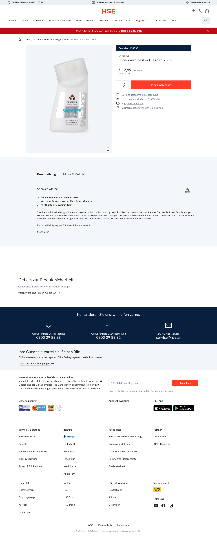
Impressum (123, 525)
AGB (90, 525)
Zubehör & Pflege (52, 39)
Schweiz (112, 497)
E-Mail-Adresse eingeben (124, 383)
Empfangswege (27, 497)
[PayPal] (69, 436)
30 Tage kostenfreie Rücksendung (108, 2)
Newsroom (25, 512)
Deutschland (115, 489)
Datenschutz (105, 525)
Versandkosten (135, 103)
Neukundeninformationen (33, 451)
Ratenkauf (69, 458)
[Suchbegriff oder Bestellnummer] (212, 20)
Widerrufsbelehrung (119, 443)
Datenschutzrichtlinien (131, 391)
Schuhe (37, 39)
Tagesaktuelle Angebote (198, 2)
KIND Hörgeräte (162, 443)
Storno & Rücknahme (30, 466)
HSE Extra (69, 497)
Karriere (23, 504)
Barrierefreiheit (116, 466)
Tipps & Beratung (28, 458)
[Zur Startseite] (109, 11)
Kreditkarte (70, 466)
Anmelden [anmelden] (185, 383)
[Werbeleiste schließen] (208, 31)
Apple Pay (69, 473)
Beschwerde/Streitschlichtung (125, 436)
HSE (66, 489)
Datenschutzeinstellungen (122, 451)
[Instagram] (170, 505)
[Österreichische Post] (157, 489)
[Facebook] (163, 505)
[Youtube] (155, 505)
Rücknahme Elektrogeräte (122, 458)
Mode (27, 39)
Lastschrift (69, 443)
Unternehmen (26, 489)
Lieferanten (159, 436)
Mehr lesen (43, 231)
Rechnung (69, 451)
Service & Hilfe (27, 436)
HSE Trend (69, 504)
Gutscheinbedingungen (162, 391)
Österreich (114, 504)
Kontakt (23, 443)
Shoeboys (124, 55)
